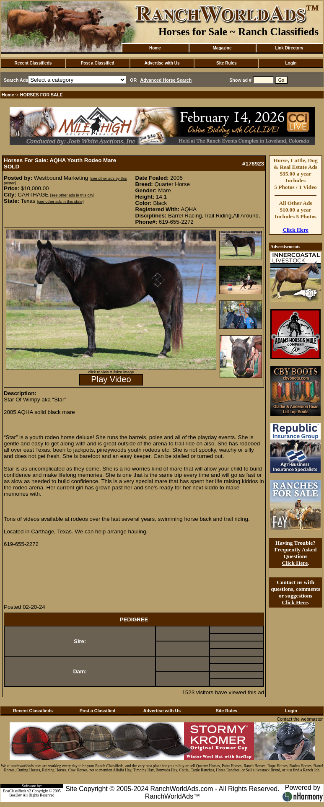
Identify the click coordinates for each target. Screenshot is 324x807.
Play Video (111, 379)
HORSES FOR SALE (41, 94)
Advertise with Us (162, 63)
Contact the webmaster (300, 719)
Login (290, 63)
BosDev (15, 795)
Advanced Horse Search (166, 80)
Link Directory (289, 48)
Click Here (295, 230)
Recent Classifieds (33, 63)
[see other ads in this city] (72, 195)
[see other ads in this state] (60, 201)
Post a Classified (97, 63)
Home (155, 48)
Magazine (222, 48)
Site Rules (226, 63)
